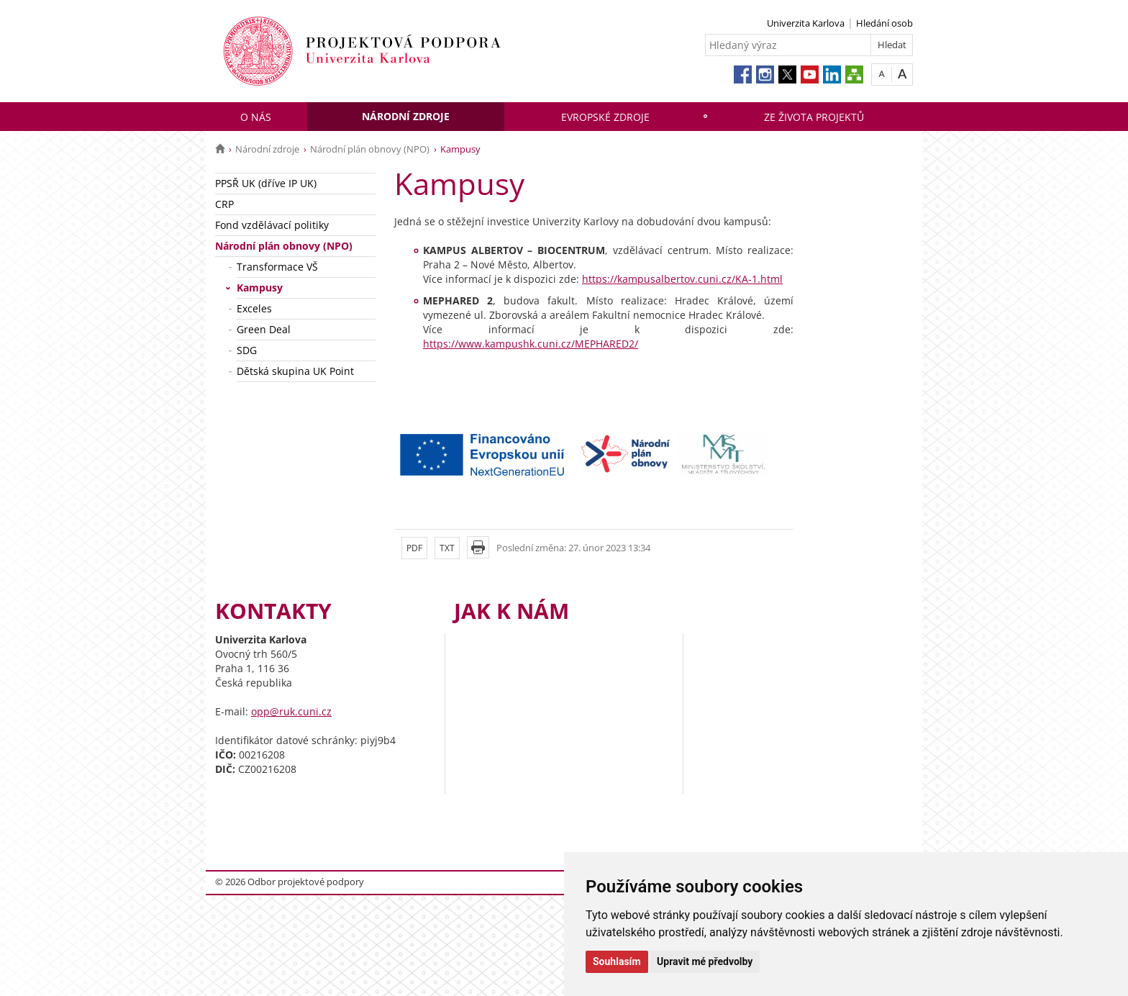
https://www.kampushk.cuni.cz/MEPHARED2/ (530, 343)
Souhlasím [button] (617, 961)
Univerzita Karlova (806, 23)
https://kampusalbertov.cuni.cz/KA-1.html (682, 279)
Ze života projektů (814, 117)
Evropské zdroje (605, 117)
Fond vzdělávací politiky (272, 225)
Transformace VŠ (277, 266)
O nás (255, 117)
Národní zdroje (406, 116)
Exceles (254, 308)
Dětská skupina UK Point (295, 371)
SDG (247, 350)
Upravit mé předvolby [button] (704, 961)
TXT (447, 548)
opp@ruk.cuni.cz (291, 711)
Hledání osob (884, 23)
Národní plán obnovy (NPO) (369, 148)
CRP (224, 204)
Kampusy (260, 287)
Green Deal (264, 329)
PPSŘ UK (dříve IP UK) (266, 183)
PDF (414, 548)
